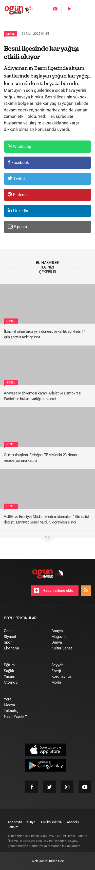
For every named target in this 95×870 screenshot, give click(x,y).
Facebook (18, 162)
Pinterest (18, 194)
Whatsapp (19, 146)
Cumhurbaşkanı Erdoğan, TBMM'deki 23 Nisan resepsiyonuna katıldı (40, 458)
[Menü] (84, 9)
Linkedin (18, 210)
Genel (10, 33)
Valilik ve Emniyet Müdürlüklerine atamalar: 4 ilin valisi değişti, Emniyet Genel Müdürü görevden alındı (46, 519)
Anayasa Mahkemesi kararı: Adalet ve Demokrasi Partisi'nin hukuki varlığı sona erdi (42, 396)
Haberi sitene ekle (53, 590)
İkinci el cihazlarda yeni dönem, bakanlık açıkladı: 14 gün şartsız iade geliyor (44, 334)
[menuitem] (55, 9)
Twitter (17, 178)
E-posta (17, 226)
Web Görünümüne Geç (47, 861)
